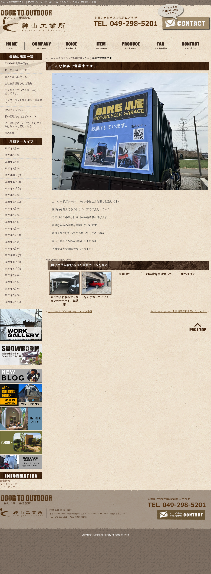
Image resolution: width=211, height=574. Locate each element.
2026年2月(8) (12, 161)
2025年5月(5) (12, 221)
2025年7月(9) (12, 208)
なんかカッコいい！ (96, 297)
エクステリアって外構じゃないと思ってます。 (23, 92)
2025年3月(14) (13, 235)
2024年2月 (76, 58)
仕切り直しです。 (14, 109)
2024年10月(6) (13, 268)
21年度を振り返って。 (160, 274)
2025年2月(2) (12, 241)
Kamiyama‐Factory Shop (58, 259)
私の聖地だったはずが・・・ (21, 116)
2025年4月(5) (12, 228)
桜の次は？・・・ (192, 274)
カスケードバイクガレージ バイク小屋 (70, 311)
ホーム (49, 58)
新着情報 (5, 480)
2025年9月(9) (12, 195)
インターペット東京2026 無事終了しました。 (23, 102)
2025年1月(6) (12, 248)
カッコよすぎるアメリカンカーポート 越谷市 (64, 301)
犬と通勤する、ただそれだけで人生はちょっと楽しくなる (23, 125)
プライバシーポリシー (12, 483)
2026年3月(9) (12, 155)
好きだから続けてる (16, 76)
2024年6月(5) (12, 295)
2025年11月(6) (13, 181)
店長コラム (62, 58)
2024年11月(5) (13, 261)
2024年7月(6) (12, 288)
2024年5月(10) (13, 302)
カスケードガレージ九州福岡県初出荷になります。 (178, 311)
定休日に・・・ (128, 274)
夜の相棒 (10, 133)
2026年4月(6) (12, 148)
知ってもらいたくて (16, 70)
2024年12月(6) (13, 255)
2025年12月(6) (13, 175)
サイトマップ (7, 487)
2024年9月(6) (12, 275)
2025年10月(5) (13, 188)
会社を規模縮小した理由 (18, 83)
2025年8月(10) (13, 201)
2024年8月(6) (12, 282)
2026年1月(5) (12, 168)
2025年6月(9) (12, 215)
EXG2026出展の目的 (16, 63)
